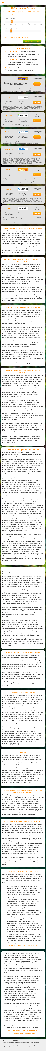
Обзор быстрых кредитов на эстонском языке (22, 1030)
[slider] (12, 21)
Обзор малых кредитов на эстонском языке (21, 1033)
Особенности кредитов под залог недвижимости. (22, 945)
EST (3, 2)
